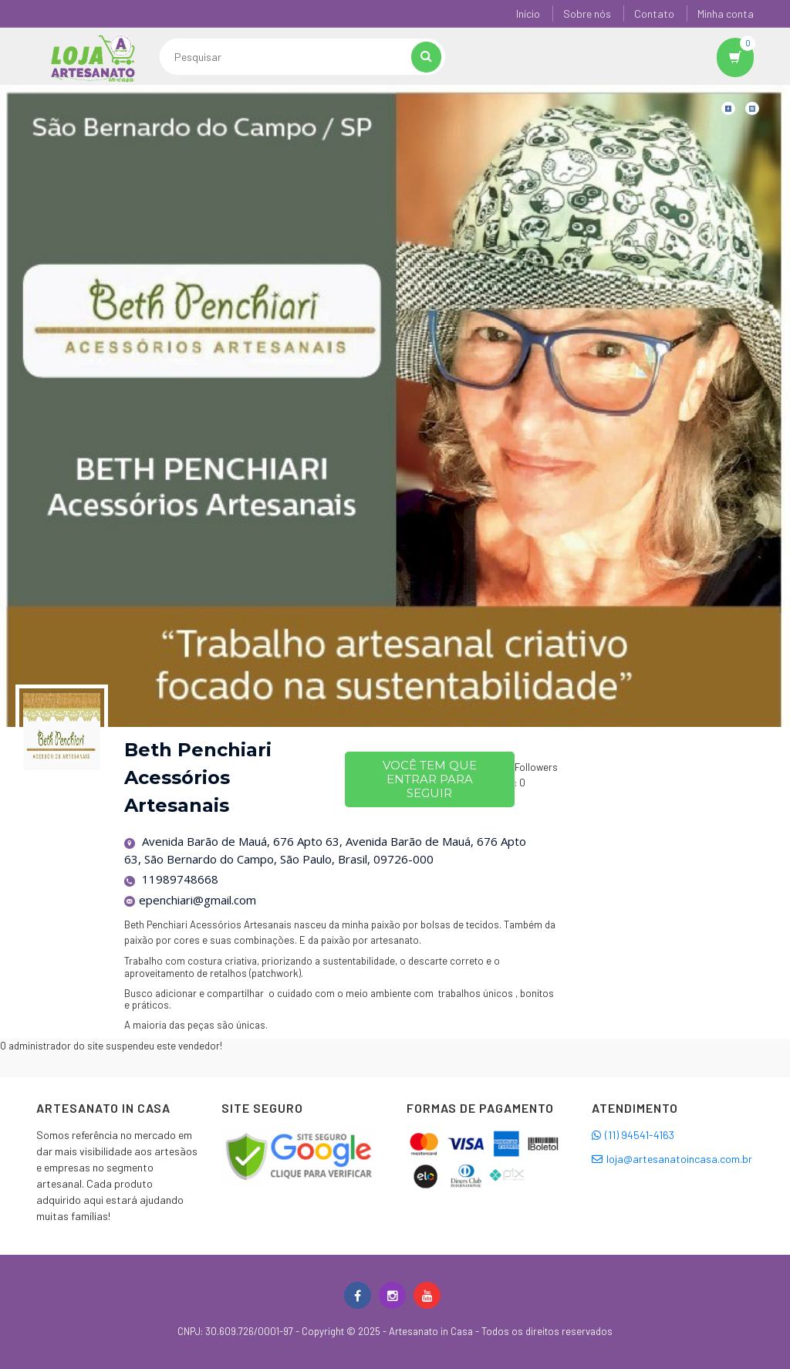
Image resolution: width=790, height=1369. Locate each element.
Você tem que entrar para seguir (430, 779)
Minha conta (725, 13)
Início (528, 13)
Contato (654, 13)
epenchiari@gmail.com (190, 900)
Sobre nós (587, 13)
